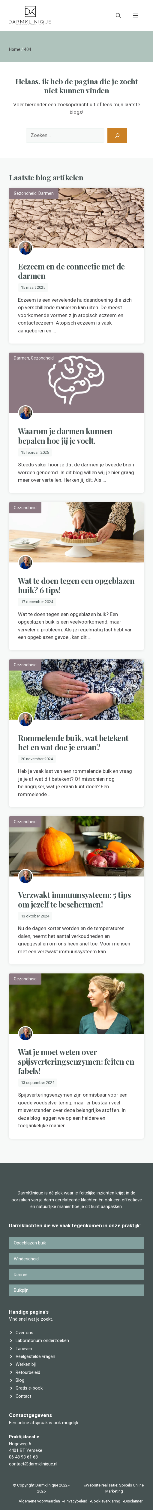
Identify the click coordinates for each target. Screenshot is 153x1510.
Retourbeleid (28, 1372)
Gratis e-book (29, 1388)
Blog (20, 1380)
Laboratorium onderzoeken (42, 1340)
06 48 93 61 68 (23, 1457)
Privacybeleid (75, 1501)
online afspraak (32, 1422)
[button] (118, 15)
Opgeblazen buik (30, 1243)
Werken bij (26, 1364)
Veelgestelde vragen (35, 1356)
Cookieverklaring (105, 1501)
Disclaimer (133, 1501)
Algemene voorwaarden (39, 1501)
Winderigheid (26, 1259)
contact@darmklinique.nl (33, 1464)
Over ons (24, 1332)
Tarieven (24, 1348)
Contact (23, 1396)
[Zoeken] (117, 135)
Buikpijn (21, 1290)
